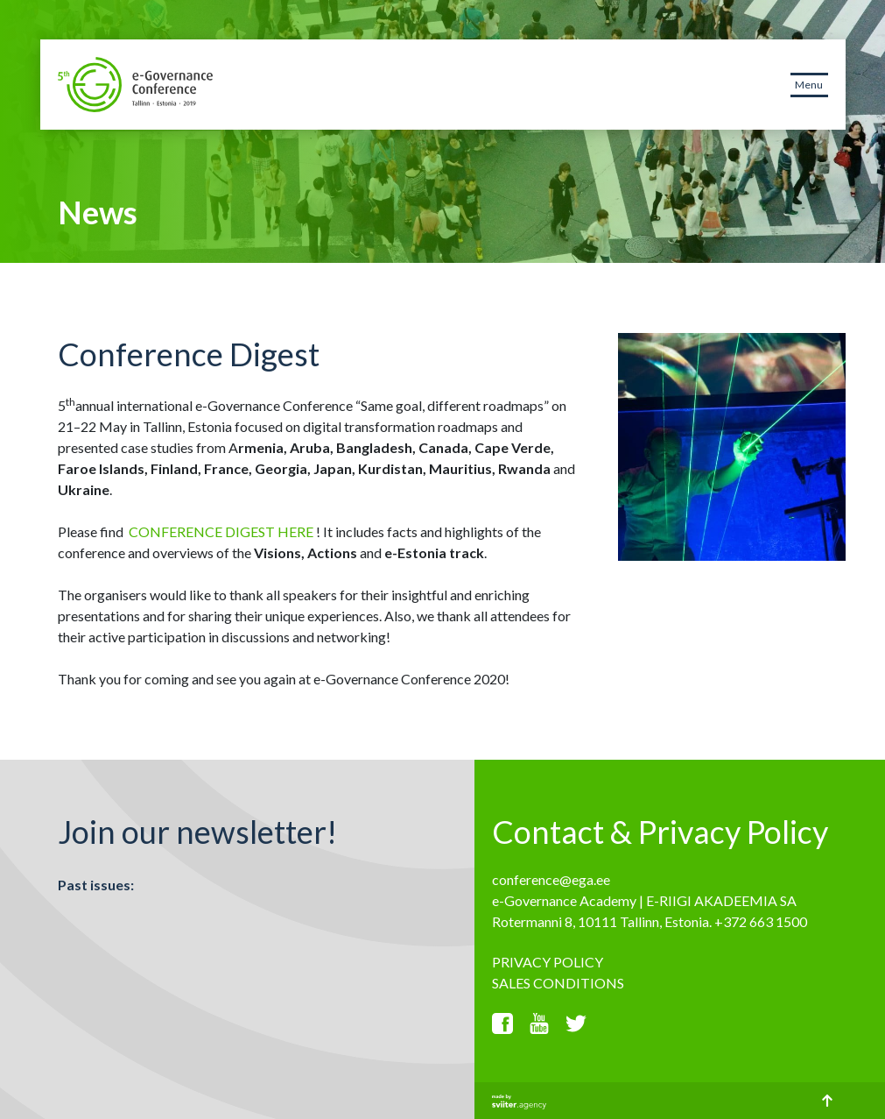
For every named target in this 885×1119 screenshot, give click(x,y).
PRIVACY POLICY (547, 961)
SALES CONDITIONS (558, 982)
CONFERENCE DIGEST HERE (221, 531)
